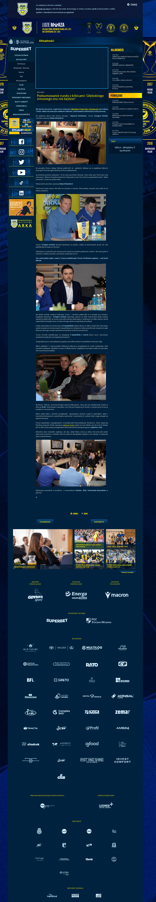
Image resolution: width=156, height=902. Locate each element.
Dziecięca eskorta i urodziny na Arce (125, 109)
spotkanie (125, 150)
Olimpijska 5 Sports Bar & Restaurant (85, 109)
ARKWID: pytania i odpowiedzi (122, 65)
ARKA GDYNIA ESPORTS (21, 114)
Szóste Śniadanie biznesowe (24, 567)
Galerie (21, 72)
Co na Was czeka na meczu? (122, 80)
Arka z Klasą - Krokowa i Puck (117, 546)
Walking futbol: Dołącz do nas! (123, 102)
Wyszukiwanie (21, 81)
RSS (21, 76)
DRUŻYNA (21, 89)
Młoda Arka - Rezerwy (21, 68)
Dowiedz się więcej (43, 9)
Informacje (21, 64)
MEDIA (21, 110)
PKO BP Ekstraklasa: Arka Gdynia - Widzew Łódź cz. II (119, 566)
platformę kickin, (69, 425)
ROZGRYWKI (21, 93)
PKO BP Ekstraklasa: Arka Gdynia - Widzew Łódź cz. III (88, 566)
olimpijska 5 (129, 147)
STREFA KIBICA (21, 106)
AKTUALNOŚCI (21, 59)
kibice (118, 147)
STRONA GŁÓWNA (21, 55)
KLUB (21, 85)
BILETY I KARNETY (21, 102)
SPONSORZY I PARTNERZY (21, 97)
